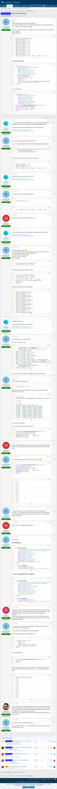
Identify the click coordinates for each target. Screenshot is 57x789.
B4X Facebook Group (17, 8)
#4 (50, 173)
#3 (50, 137)
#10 (50, 336)
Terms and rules (36, 779)
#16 (50, 537)
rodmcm (6, 615)
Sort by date (45, 116)
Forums (10, 5)
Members (24, 5)
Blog (4, 5)
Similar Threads (24, 16)
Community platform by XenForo (28, 781)
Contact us (30, 779)
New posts (16, 5)
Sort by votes (52, 116)
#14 (50, 508)
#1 (54, 19)
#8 (50, 247)
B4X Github (25, 8)
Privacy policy (44, 779)
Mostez (6, 768)
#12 (50, 442)
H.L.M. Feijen (8, 750)
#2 (50, 120)
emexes (6, 744)
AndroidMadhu (7, 16)
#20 (50, 719)
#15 (50, 522)
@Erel (13, 26)
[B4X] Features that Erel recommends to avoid (21, 129)
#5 (50, 191)
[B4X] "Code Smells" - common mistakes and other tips (23, 131)
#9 (50, 318)
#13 (50, 456)
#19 (50, 703)
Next (6, 116)
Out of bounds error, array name (18, 766)
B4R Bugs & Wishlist (19, 768)
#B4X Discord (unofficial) (6, 8)
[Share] (53, 19)
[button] (20, 5)
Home (52, 779)
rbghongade (6, 711)
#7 (50, 229)
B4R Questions (18, 744)
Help (49, 779)
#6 (50, 215)
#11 (50, 377)
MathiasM (5, 223)
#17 (50, 607)
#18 (50, 623)
